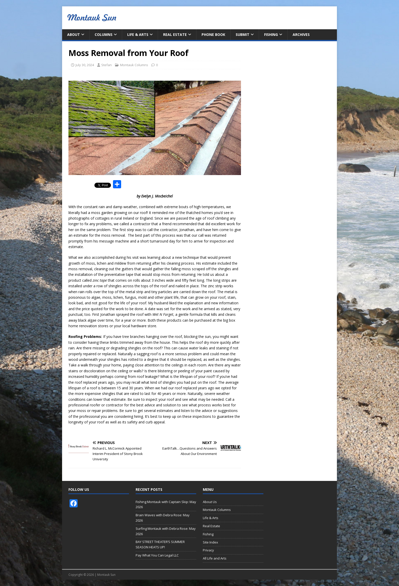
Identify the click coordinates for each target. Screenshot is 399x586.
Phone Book (213, 34)
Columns (103, 34)
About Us (210, 501)
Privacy (208, 550)
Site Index (210, 542)
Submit (242, 34)
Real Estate (175, 34)
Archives (301, 34)
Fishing (271, 34)
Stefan (106, 65)
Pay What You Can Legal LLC (157, 555)
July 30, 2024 (85, 65)
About (73, 34)
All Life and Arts (214, 558)
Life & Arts (137, 34)
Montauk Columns (134, 65)
